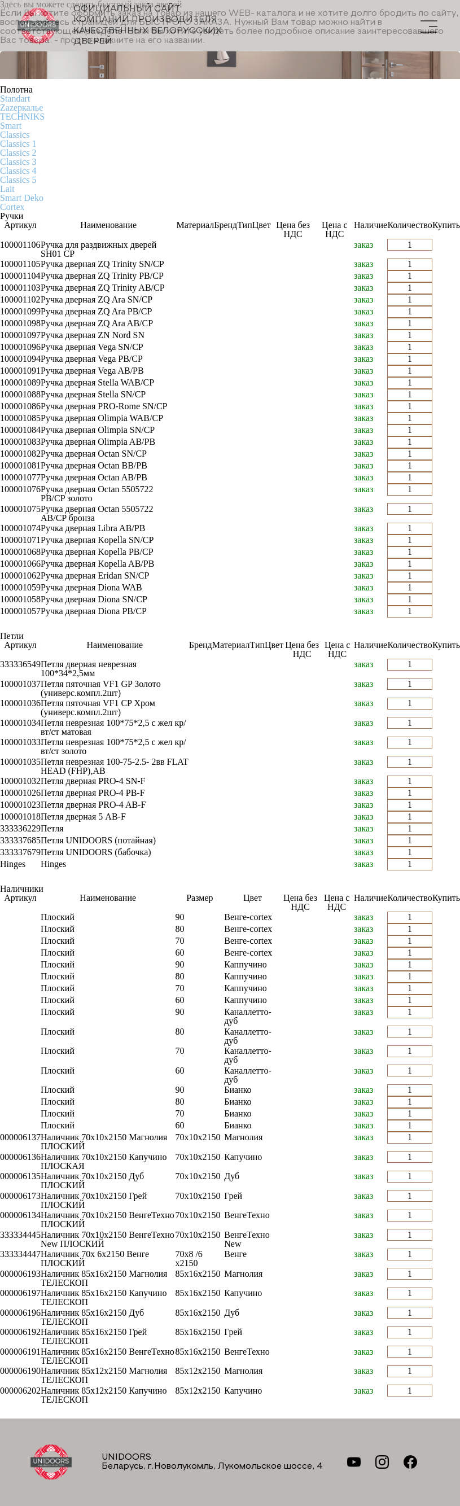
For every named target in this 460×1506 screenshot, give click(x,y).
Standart (15, 98)
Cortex (12, 207)
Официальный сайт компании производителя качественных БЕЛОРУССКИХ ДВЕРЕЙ (119, 25)
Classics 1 (18, 143)
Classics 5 (18, 180)
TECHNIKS (22, 116)
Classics (14, 134)
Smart (10, 125)
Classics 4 (18, 171)
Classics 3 (18, 162)
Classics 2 (18, 152)
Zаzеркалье (21, 107)
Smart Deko (21, 198)
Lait (7, 189)
